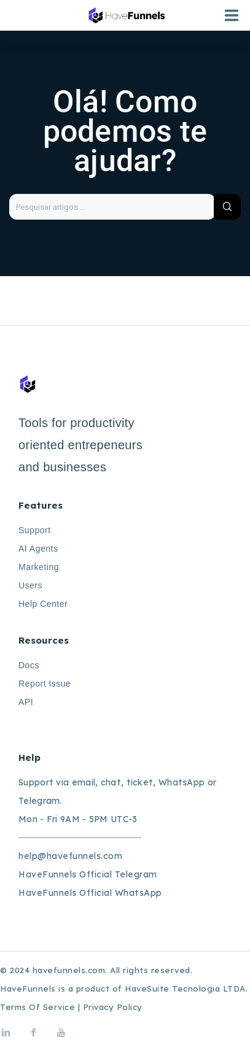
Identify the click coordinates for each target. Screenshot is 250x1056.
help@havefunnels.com (70, 855)
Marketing (38, 567)
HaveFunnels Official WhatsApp (90, 892)
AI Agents (38, 548)
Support (34, 530)
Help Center (43, 604)
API (25, 702)
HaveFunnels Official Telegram (87, 874)
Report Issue (44, 683)
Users (30, 585)
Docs (28, 665)
